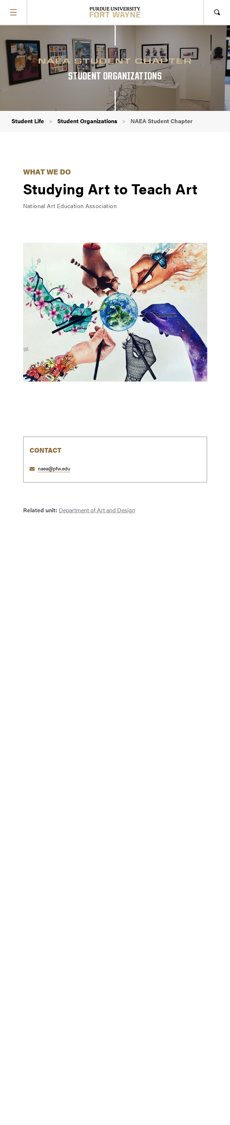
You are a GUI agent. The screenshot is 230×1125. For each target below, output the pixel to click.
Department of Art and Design (97, 510)
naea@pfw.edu (54, 468)
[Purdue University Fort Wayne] (115, 12)
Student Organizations (87, 121)
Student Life (28, 121)
